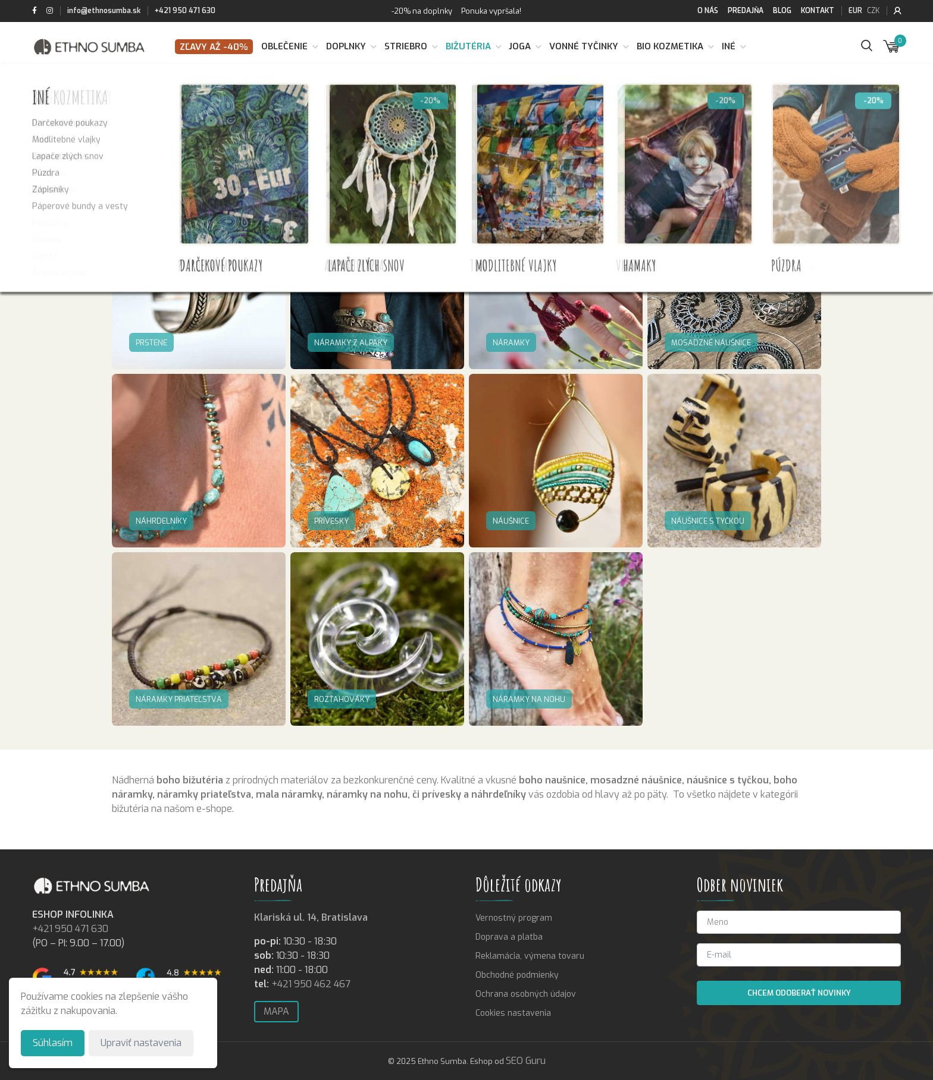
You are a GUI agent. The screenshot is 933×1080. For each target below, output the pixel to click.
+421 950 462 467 (310, 984)
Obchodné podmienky (517, 975)
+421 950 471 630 (185, 10)
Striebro (405, 46)
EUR (855, 10)
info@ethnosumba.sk (103, 10)
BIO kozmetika (670, 46)
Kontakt (817, 10)
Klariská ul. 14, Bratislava (311, 917)
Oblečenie (284, 46)
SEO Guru (526, 1060)
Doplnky (346, 46)
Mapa (276, 1011)
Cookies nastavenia (513, 1013)
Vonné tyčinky (583, 46)
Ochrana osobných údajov (525, 994)
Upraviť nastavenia (141, 1043)
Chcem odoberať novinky (799, 993)
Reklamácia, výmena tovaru (529, 956)
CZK (873, 10)
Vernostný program (513, 918)
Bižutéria (468, 46)
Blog (782, 10)
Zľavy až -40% (214, 47)
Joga (520, 46)
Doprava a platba (509, 937)
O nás (707, 10)
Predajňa (745, 10)
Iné (728, 46)
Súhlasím (53, 1043)
